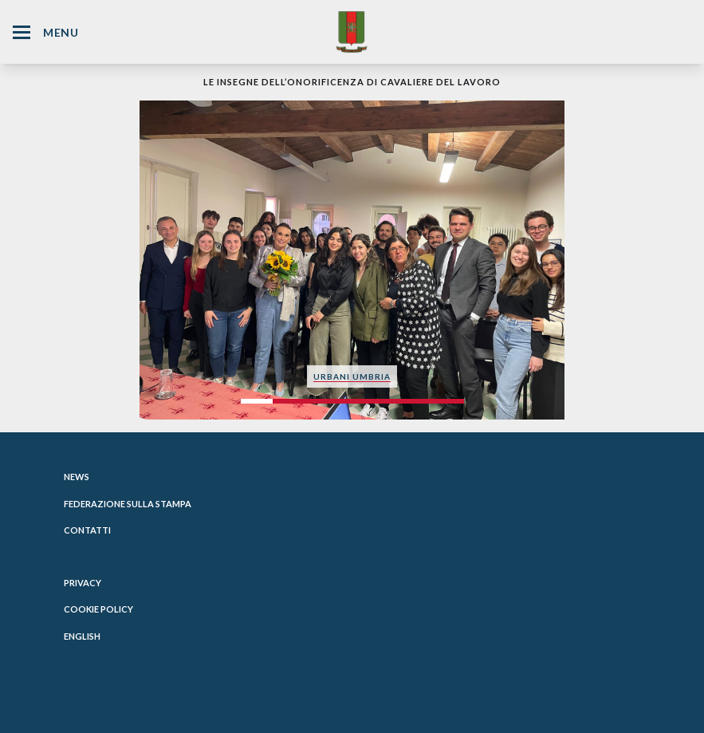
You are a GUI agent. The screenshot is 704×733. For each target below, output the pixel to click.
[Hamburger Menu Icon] (21, 32)
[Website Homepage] (352, 31)
